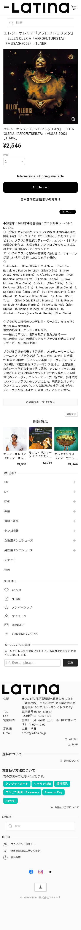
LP (6, 491)
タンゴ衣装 (11, 530)
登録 (70, 662)
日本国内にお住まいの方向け (41, 199)
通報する (71, 414)
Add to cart (41, 187)
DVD (7, 501)
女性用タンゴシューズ (18, 540)
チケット (10, 560)
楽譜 (7, 511)
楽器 (7, 569)
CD (6, 482)
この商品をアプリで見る (40, 402)
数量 (6, 155)
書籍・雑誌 (11, 521)
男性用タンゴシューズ (18, 550)
